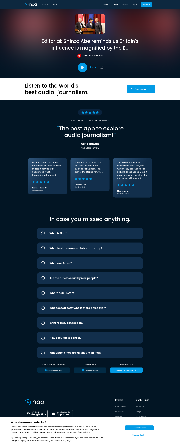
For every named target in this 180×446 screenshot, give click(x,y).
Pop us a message (90, 370)
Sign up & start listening (126, 370)
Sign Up (146, 4)
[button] (85, 233)
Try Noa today (141, 89)
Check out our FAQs (53, 370)
